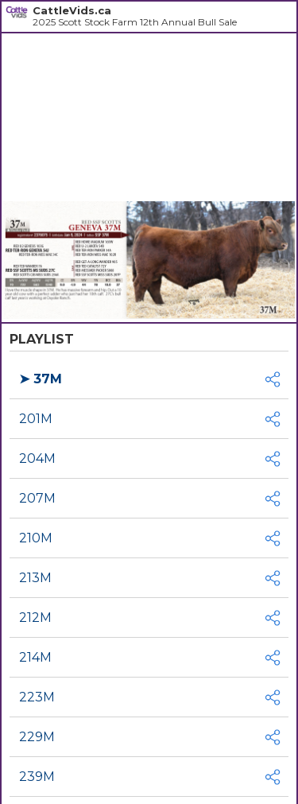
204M (37, 458)
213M (35, 577)
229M (37, 736)
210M (35, 538)
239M (37, 776)
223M (37, 697)
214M (35, 657)
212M (35, 617)
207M (37, 498)
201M (35, 418)
